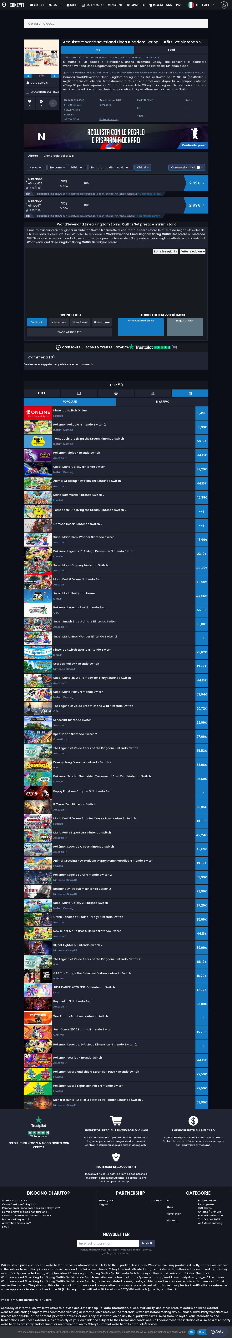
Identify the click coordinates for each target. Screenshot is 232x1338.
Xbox (169, 1207)
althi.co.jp (105, 105)
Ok (191, 1332)
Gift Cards (205, 1208)
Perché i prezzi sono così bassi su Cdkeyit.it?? (31, 1208)
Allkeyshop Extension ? (16, 1223)
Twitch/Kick (106, 1200)
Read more (205, 1332)
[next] (55, 76)
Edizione (76, 167)
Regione (56, 167)
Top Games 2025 (209, 1219)
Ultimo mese (102, 322)
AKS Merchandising (210, 1223)
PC (168, 1200)
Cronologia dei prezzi (58, 156)
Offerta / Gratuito (209, 1212)
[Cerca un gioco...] (116, 23)
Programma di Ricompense (207, 1202)
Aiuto (217, 1332)
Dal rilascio (37, 322)
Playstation (173, 1214)
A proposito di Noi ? (14, 1200)
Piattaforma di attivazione (109, 167)
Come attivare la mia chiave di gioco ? (26, 1215)
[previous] (28, 76)
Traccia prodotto (69, 332)
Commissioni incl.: (185, 167)
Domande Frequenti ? (15, 1219)
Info (97, 50)
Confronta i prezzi (150, 193)
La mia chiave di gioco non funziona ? (25, 1212)
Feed (171, 50)
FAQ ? (5, 1227)
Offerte (33, 156)
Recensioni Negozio (210, 1215)
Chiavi (141, 167)
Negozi (103, 1204)
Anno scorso (58, 322)
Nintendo (172, 1220)
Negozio (35, 167)
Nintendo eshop (109, 119)
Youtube (156, 1200)
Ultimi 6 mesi (80, 322)
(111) (153, 347)
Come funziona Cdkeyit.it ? (19, 1204)
